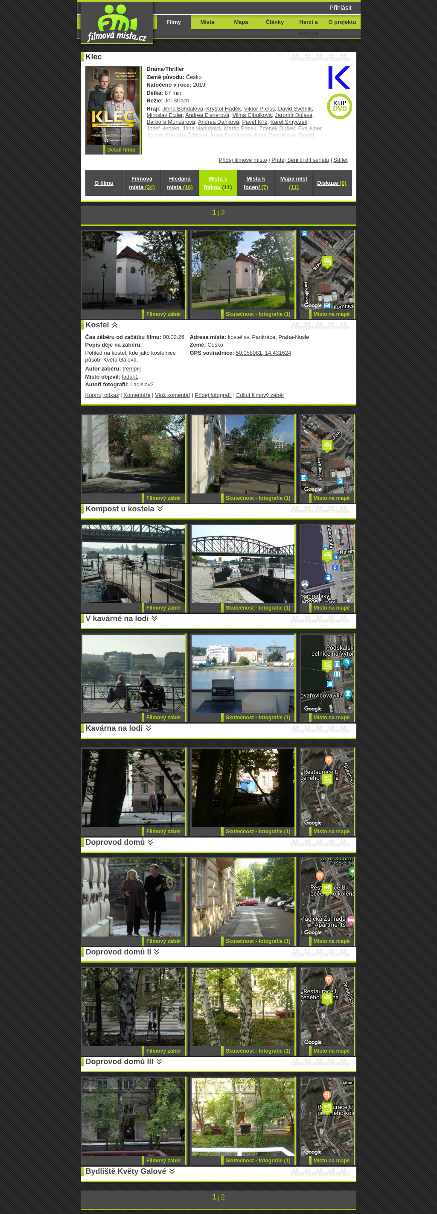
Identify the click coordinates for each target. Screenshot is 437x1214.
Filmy (173, 22)
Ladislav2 (142, 384)
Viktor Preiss (259, 108)
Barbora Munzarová (171, 122)
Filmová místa (141, 182)
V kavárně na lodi (117, 618)
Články (275, 22)
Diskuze (331, 183)
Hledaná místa (179, 182)
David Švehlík (295, 108)
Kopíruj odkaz (102, 395)
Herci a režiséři (308, 28)
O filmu (104, 183)
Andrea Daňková (218, 122)
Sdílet (340, 160)
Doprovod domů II (118, 952)
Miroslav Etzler (165, 115)
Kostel (97, 325)
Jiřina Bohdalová (182, 108)
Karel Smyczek (289, 122)
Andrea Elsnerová (207, 115)
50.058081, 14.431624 (263, 353)
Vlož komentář (172, 395)
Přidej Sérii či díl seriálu (300, 160)
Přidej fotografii (213, 395)
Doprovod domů (115, 842)
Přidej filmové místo (243, 160)
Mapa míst (293, 182)
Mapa (241, 22)
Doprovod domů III (120, 1061)
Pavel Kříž (254, 122)
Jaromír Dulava (293, 115)
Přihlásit (340, 7)
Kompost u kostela (120, 509)
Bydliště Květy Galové (126, 1171)
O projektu (342, 22)
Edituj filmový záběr (260, 395)
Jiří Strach (176, 100)
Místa (207, 22)
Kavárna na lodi (114, 728)
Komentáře (136, 395)
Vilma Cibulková (252, 115)
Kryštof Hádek (223, 108)
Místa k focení (256, 182)
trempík (131, 368)
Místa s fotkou (218, 182)
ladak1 (130, 377)
